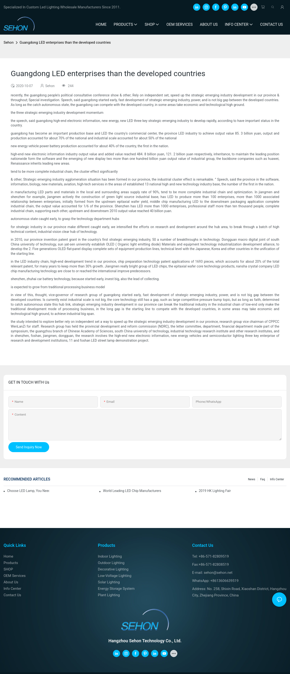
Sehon (9, 42)
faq (262, 479)
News (251, 479)
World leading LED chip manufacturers (132, 491)
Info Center (277, 479)
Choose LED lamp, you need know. (28, 491)
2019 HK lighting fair (215, 491)
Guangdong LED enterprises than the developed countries (65, 42)
